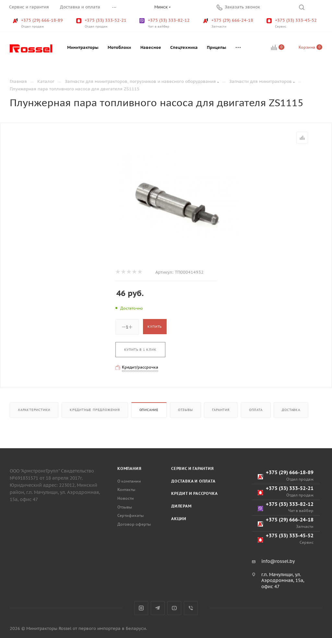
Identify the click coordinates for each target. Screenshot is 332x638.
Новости (125, 498)
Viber (191, 608)
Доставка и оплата (193, 481)
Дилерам (181, 506)
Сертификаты (130, 515)
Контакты (126, 489)
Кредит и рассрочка (194, 493)
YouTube (174, 608)
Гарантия (220, 410)
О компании (129, 481)
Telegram (158, 608)
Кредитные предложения (95, 410)
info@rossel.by (278, 561)
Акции (178, 518)
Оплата (256, 410)
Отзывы (185, 410)
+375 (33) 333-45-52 (292, 23)
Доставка (291, 410)
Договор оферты (134, 524)
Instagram (141, 608)
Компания (129, 468)
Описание (149, 410)
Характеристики (34, 410)
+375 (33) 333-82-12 (165, 23)
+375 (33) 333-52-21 (101, 23)
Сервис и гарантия (192, 468)
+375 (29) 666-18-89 (38, 23)
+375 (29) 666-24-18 (228, 23)
